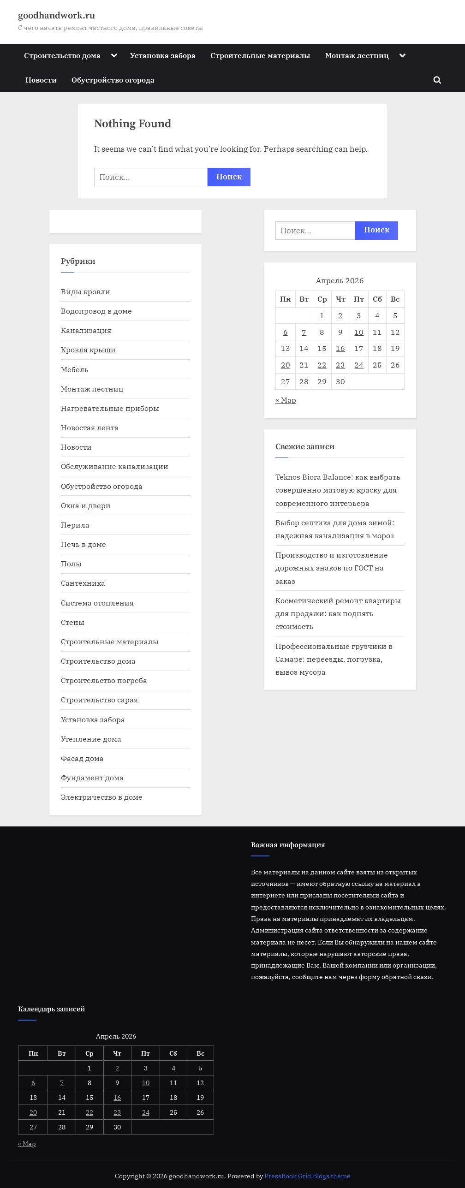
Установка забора (163, 55)
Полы (71, 563)
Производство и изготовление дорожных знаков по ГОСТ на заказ (331, 568)
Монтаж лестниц (357, 55)
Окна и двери (86, 505)
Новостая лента (90, 427)
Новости (41, 79)
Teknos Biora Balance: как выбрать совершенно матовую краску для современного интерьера (337, 490)
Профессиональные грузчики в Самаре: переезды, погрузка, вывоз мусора (334, 659)
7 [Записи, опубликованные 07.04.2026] (304, 332)
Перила (75, 524)
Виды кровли (85, 291)
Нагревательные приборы (110, 408)
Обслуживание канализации (114, 466)
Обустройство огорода (113, 79)
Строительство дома (62, 55)
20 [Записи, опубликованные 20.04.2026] (285, 364)
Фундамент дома (92, 777)
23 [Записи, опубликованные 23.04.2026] (340, 364)
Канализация (86, 330)
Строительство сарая (99, 699)
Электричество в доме (102, 797)
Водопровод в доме (96, 310)
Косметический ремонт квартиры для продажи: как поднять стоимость (338, 613)
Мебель (75, 369)
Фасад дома (82, 758)
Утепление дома (91, 738)
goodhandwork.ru (56, 16)
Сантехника (83, 583)
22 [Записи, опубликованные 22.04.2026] (322, 364)
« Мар (285, 399)
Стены (72, 622)
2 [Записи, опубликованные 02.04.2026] (340, 315)
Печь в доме (83, 544)
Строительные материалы (260, 55)
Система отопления (97, 602)
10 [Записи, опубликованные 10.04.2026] (359, 332)
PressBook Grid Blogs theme (307, 1176)
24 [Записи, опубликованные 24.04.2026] (359, 364)
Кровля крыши (88, 349)
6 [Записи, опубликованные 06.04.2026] (285, 332)
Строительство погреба (104, 680)
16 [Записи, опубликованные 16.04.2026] (340, 348)
